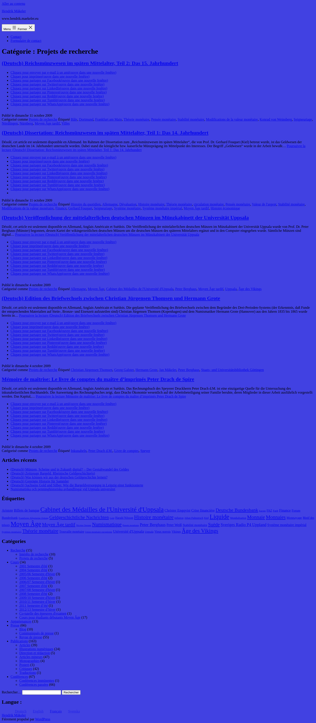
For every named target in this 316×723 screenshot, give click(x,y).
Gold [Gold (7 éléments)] (112, 518)
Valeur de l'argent (264, 204)
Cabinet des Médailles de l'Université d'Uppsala (140, 289)
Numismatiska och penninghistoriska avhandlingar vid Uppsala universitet (63, 489)
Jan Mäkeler (167, 370)
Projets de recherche (43, 119)
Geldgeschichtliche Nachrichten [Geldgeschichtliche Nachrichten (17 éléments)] (79, 517)
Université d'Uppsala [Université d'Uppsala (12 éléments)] (128, 531)
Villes (65, 123)
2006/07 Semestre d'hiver (37, 582)
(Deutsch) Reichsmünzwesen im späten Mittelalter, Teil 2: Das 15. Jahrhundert (90, 63)
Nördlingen (10, 123)
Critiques (25, 669)
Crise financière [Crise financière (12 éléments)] (203, 510)
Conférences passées (33, 684)
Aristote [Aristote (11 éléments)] (7, 510)
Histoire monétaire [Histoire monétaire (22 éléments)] (154, 517)
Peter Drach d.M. (100, 451)
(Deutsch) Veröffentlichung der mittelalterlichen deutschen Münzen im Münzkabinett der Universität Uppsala (125, 217)
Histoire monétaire (151, 204)
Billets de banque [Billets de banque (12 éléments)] (27, 510)
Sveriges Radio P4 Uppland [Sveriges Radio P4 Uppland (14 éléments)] (243, 524)
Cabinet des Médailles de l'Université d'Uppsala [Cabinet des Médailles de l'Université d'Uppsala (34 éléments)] (102, 509)
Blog (22, 629)
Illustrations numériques (36, 649)
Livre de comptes (126, 451)
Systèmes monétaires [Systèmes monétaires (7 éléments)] (12, 532)
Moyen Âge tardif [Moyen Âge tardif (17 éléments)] (58, 524)
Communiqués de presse (36, 633)
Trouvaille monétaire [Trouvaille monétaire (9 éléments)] (71, 531)
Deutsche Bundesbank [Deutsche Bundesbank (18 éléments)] (236, 510)
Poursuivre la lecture (107, 234)
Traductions (27, 673)
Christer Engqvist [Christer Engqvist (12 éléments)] (177, 510)
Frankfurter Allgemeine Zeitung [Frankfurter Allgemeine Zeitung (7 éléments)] (33, 518)
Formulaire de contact (26, 41)
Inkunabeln (79, 451)
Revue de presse (30, 637)
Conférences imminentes (36, 680)
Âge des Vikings (250, 289)
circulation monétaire (209, 204)
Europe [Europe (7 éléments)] (262, 511)
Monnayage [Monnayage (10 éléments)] (294, 517)
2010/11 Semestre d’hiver (37, 601)
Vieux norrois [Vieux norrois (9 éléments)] (162, 531)
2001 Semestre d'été (33, 566)
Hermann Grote (146, 370)
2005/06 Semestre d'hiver (37, 574)
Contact (16, 37)
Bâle (74, 119)
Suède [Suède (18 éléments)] (214, 524)
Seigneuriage (303, 119)
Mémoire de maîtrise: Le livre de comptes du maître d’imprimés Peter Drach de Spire (98, 379)
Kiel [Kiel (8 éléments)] (206, 517)
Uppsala (231, 289)
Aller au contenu (13, 3)
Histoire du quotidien (86, 204)
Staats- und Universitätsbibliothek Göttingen (232, 370)
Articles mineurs (31, 657)
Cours (15, 562)
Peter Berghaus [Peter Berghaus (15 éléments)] (153, 524)
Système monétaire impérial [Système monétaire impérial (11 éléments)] (286, 525)
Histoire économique (225, 208)
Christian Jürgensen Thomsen (92, 370)
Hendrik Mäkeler (14, 11)
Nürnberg (26, 123)
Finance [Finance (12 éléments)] (285, 510)
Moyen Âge (96, 289)
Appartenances (21, 621)
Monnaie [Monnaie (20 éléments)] (256, 517)
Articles (25, 645)
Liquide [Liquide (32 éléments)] (219, 516)
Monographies (29, 661)
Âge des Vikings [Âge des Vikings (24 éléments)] (200, 531)
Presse (15, 625)
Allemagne (110, 204)
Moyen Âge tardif (47, 123)
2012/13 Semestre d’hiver (37, 609)
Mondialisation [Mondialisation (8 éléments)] (238, 517)
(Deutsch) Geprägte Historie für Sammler (40, 481)
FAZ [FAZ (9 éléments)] (269, 510)
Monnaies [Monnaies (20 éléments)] (275, 517)
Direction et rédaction (34, 653)
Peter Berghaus (185, 289)
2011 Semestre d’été (33, 605)
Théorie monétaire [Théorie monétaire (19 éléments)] (40, 531)
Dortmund (86, 119)
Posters (24, 665)
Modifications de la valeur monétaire (232, 119)
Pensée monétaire (163, 119)
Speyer (145, 451)
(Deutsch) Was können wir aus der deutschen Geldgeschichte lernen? (59, 477)
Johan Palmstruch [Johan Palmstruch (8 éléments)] (194, 517)
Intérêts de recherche (33, 554)
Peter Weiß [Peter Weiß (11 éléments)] (174, 525)
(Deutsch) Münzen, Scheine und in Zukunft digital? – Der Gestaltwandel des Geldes (70, 469)
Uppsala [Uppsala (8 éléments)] (149, 531)
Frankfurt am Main (108, 119)
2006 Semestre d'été (33, 578)
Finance (60, 208)
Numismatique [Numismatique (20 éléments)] (107, 524)
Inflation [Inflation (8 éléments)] (179, 517)
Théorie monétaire (136, 119)
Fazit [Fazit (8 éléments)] (275, 510)
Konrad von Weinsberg (276, 119)
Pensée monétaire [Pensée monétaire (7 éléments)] (130, 525)
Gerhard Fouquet (80, 208)
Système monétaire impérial (162, 208)
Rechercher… (11, 692)
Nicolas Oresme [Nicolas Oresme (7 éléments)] (83, 525)
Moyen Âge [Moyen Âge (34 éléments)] (26, 523)
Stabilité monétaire (191, 119)
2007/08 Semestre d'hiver (37, 590)
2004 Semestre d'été (33, 570)
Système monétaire (127, 208)
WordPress (42, 719)
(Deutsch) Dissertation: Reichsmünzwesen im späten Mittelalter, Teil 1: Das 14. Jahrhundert (105, 133)
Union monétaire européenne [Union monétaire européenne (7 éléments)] (98, 532)
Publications (19, 641)
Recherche (18, 550)
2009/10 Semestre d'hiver (37, 598)
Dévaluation (127, 204)
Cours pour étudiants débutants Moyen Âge (50, 617)
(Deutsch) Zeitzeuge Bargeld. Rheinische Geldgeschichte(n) (53, 473)
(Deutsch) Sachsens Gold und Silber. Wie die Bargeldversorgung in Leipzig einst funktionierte (77, 485)
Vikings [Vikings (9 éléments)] (176, 531)
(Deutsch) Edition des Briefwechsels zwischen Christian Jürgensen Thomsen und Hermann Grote (111, 298)
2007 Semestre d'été (33, 586)
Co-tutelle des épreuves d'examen (42, 613)
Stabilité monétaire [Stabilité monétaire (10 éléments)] (195, 525)
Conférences (19, 676)
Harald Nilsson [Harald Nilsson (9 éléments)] (124, 517)
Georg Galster (124, 370)
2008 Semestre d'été (33, 594)
